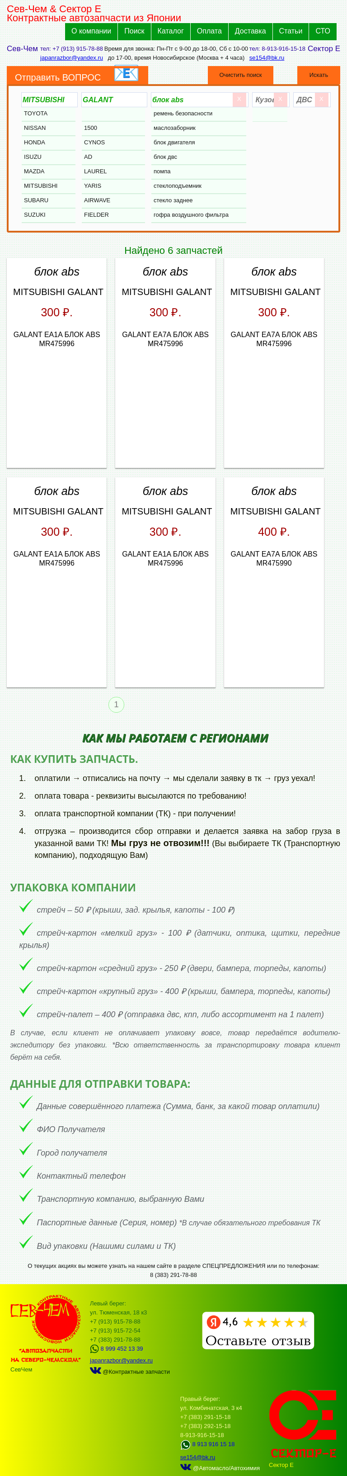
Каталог (171, 31)
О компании (91, 31)
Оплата (209, 31)
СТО (322, 31)
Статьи (291, 31)
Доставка (250, 31)
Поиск (134, 31)
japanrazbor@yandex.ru (71, 57)
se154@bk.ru (267, 57)
